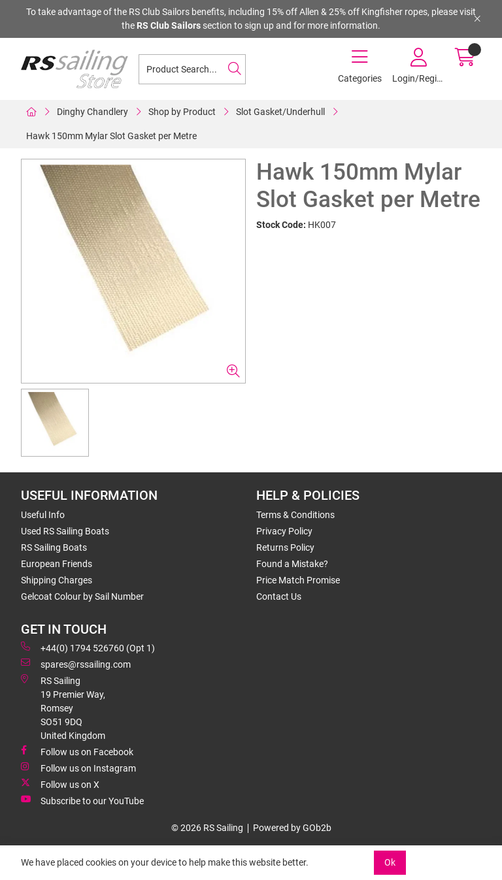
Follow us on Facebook (77, 751)
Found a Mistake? (292, 564)
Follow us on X (60, 784)
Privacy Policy (284, 531)
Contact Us (278, 596)
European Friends (56, 564)
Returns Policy (285, 547)
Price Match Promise (298, 580)
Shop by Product (182, 111)
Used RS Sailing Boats (65, 531)
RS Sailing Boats (54, 547)
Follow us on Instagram (78, 768)
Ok (389, 862)
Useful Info (43, 515)
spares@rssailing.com (76, 664)
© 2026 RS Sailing (207, 828)
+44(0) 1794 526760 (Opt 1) (88, 647)
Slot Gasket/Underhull (280, 111)
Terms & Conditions (295, 515)
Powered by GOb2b (292, 828)
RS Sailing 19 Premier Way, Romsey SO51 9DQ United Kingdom (63, 707)
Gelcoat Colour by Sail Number (82, 596)
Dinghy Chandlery (92, 111)
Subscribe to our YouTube (82, 800)
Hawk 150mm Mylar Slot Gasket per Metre (111, 136)
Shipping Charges (56, 580)
